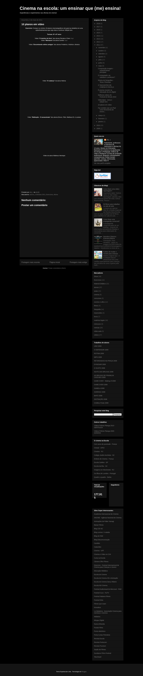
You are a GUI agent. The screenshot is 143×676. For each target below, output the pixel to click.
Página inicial (55, 262)
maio (100, 66)
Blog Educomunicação (102, 540)
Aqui (72, 38)
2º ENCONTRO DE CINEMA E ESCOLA (106, 86)
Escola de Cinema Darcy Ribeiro (105, 582)
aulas (96, 291)
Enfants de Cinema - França (104, 459)
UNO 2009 (97, 346)
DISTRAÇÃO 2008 (100, 399)
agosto (100, 57)
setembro (101, 54)
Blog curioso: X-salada (102, 532)
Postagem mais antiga (78, 262)
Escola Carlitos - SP (101, 462)
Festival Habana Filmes (102, 596)
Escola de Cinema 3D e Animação (106, 578)
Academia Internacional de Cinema (106, 514)
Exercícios (49, 194)
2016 (98, 30)
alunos (32, 194)
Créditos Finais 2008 (101, 403)
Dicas (96, 276)
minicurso (97, 324)
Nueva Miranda (99, 624)
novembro (102, 47)
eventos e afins (99, 302)
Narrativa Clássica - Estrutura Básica (110, 237)
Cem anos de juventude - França (105, 444)
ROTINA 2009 (99, 353)
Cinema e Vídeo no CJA (102, 554)
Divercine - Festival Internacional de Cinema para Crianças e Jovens (106, 566)
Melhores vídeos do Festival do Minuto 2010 (107, 96)
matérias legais (99, 320)
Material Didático (100, 284)
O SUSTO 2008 (99, 368)
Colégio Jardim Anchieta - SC (104, 455)
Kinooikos (97, 607)
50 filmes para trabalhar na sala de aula (111, 205)
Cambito (97, 543)
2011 (98, 45)
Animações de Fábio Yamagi (104, 521)
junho (100, 63)
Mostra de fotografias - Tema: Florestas (106, 81)
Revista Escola (99, 638)
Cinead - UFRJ (99, 448)
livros (96, 317)
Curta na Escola (99, 558)
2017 (98, 27)
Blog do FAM (98, 536)
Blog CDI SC (98, 529)
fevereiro (101, 118)
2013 (98, 39)
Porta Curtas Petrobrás (102, 635)
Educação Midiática (101, 571)
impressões (98, 313)
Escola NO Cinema (100, 585)
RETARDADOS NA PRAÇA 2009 (105, 361)
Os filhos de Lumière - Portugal (105, 473)
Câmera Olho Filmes (101, 561)
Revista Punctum (100, 646)
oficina (56, 194)
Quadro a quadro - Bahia (102, 477)
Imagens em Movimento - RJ (104, 470)
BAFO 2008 (98, 396)
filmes (96, 306)
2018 (98, 23)
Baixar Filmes (99, 525)
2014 (98, 36)
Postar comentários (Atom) (57, 268)
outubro (101, 51)
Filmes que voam (100, 604)
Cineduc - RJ (98, 451)
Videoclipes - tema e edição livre (105, 101)
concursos (97, 298)
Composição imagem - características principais (106, 70)
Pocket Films (98, 628)
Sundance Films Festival (102, 653)
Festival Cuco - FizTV (101, 593)
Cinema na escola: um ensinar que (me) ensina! (70, 8)
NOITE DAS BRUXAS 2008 (103, 372)
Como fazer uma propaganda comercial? (111, 220)
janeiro (100, 121)
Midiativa (97, 616)
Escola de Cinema (100, 574)
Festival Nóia (98, 600)
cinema (96, 295)
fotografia (97, 309)
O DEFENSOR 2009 (101, 350)
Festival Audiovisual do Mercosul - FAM (107, 589)
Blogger (84, 671)
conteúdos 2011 (40, 194)
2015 (98, 33)
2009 (98, 128)
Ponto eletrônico (99, 631)
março (100, 115)
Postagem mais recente (30, 262)
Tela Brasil (97, 657)
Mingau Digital (99, 620)
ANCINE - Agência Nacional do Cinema (107, 518)
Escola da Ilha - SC (100, 466)
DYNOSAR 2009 (100, 364)
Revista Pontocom (100, 642)
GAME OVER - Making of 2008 (105, 381)
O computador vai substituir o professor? (106, 76)
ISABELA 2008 (99, 388)
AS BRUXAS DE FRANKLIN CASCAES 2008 (104, 376)
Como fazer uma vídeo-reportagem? (111, 190)
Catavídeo (97, 547)
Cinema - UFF (99, 551)
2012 (98, 42)
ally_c (108, 140)
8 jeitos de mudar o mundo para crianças (110, 253)
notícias (96, 328)
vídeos (96, 335)
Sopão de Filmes (100, 649)
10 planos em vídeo (105, 105)
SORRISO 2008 (99, 392)
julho (100, 60)
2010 (98, 125)
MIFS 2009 (98, 357)
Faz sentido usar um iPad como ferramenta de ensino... (107, 110)
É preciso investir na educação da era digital (107, 91)
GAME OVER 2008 (100, 385)
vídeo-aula (97, 331)
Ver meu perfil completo (102, 163)
